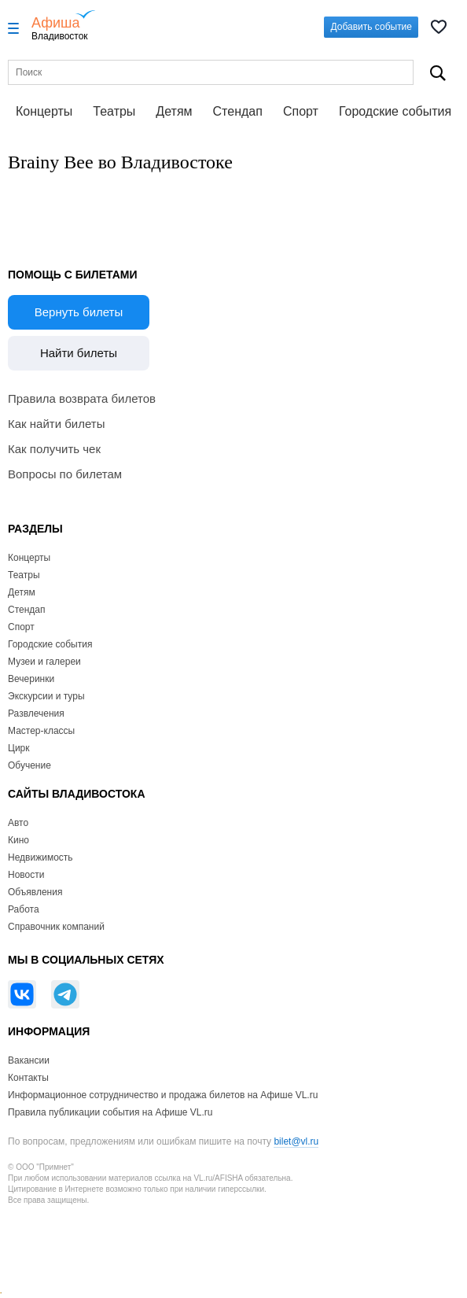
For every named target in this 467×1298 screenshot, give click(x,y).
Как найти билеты (56, 423)
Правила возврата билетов (82, 398)
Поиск (437, 73)
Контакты (28, 1077)
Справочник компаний (56, 926)
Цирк (19, 748)
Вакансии (29, 1060)
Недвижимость (40, 857)
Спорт (300, 111)
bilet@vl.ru (296, 1141)
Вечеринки (31, 678)
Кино (18, 840)
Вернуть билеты (79, 312)
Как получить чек (54, 448)
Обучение (29, 765)
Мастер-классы (41, 730)
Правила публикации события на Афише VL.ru (110, 1112)
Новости (26, 874)
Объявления (35, 892)
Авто (18, 822)
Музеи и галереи (44, 661)
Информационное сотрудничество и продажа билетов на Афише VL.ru (163, 1095)
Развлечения (36, 713)
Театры (114, 111)
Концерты (44, 111)
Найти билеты (78, 353)
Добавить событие (371, 26)
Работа (23, 909)
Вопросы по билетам (65, 474)
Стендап (238, 111)
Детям (174, 111)
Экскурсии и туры (46, 696)
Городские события (395, 111)
